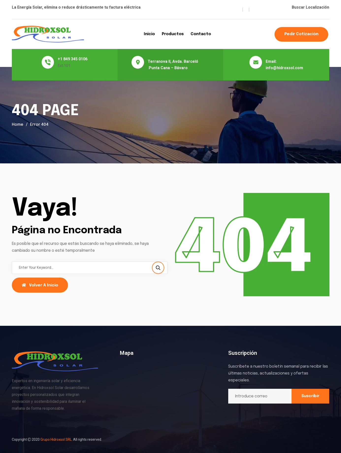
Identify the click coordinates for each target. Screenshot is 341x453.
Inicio (149, 34)
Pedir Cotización (301, 34)
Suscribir (310, 396)
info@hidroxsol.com (284, 67)
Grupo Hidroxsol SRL (56, 439)
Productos (173, 34)
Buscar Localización (310, 7)
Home (17, 125)
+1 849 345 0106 (72, 59)
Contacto (201, 34)
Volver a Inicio (40, 285)
